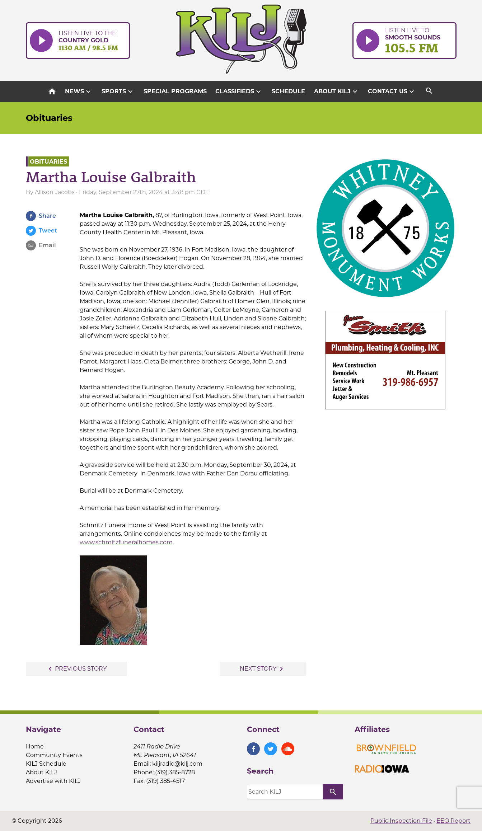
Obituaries (49, 118)
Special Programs (175, 91)
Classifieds (239, 91)
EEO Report (453, 820)
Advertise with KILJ (53, 781)
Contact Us (392, 91)
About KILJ (336, 91)
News (79, 91)
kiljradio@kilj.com (177, 763)
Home (35, 746)
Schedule (288, 91)
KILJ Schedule (46, 763)
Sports (118, 91)
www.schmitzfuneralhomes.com (126, 542)
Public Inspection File (401, 820)
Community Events (54, 755)
